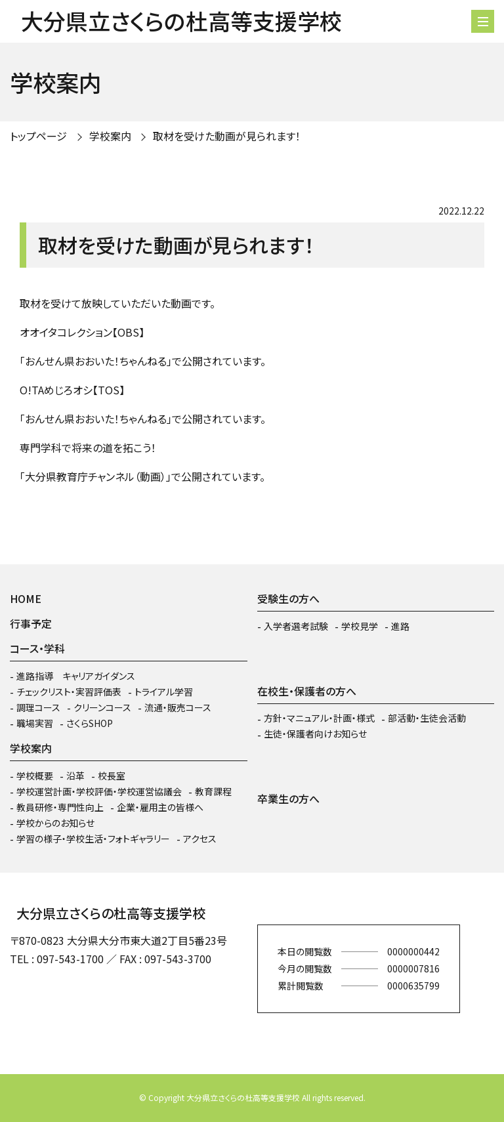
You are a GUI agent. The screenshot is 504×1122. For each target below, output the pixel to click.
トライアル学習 (164, 691)
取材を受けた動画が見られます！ (227, 136)
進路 (400, 626)
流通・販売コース (177, 707)
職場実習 (34, 723)
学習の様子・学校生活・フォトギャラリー (93, 838)
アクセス (200, 838)
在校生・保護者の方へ (306, 691)
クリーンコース (102, 707)
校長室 (111, 775)
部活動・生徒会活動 (427, 717)
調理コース (38, 707)
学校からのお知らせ (55, 822)
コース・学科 (37, 648)
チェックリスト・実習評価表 (68, 691)
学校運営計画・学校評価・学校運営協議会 (99, 791)
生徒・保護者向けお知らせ (315, 733)
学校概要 (34, 775)
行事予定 (31, 623)
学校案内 (110, 136)
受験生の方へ (288, 598)
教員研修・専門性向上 (60, 807)
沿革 (75, 775)
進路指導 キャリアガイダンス (75, 675)
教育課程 (213, 791)
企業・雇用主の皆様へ (160, 807)
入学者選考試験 (296, 626)
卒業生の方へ (288, 798)
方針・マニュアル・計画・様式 (319, 717)
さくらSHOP (89, 723)
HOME (25, 598)
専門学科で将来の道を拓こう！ (88, 447)
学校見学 (359, 626)
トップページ (38, 136)
